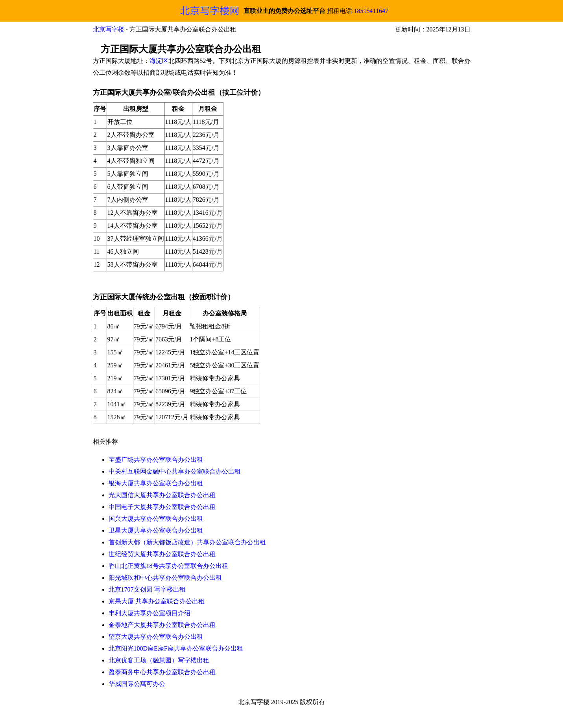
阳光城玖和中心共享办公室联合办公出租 (165, 577)
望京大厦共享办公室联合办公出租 (156, 636)
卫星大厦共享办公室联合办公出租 (156, 530)
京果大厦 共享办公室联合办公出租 (157, 601)
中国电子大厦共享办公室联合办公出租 (162, 506)
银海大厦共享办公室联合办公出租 (156, 483)
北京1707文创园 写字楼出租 (147, 589)
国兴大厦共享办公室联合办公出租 (156, 518)
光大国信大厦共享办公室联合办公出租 (162, 495)
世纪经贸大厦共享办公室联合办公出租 (162, 554)
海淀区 (159, 60)
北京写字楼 (108, 29)
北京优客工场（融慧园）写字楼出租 (159, 660)
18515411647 (371, 10)
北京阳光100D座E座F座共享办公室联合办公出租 (176, 648)
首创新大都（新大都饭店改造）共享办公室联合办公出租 (187, 542)
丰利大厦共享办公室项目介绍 (149, 613)
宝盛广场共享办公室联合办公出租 (156, 459)
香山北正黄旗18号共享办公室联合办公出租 (168, 565)
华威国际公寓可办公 (137, 683)
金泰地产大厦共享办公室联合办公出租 (162, 624)
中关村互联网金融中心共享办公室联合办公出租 (175, 471)
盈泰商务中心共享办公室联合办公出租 (162, 672)
